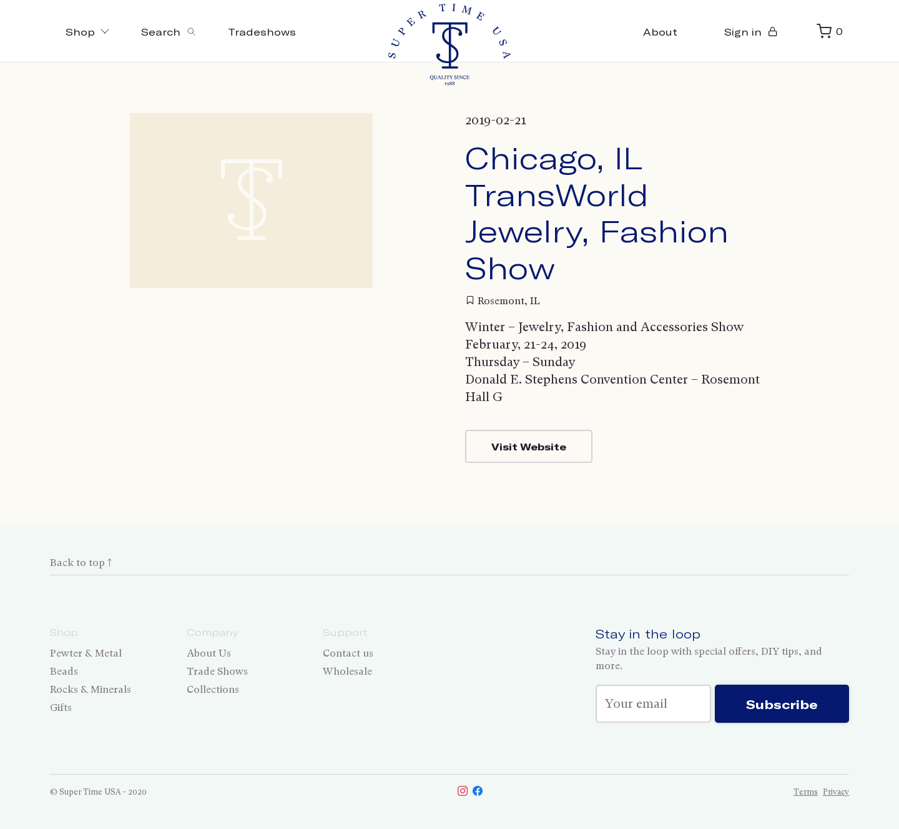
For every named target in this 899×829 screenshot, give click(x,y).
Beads (64, 671)
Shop (88, 31)
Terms (805, 792)
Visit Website (528, 446)
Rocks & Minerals (90, 689)
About (660, 31)
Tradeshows (262, 31)
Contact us (348, 653)
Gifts (61, 707)
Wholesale (347, 671)
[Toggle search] (168, 31)
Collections (213, 689)
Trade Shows (217, 671)
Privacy (836, 792)
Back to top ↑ (81, 562)
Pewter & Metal (86, 653)
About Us (209, 653)
